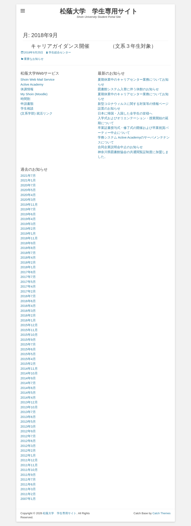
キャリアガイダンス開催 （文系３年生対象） (88, 46)
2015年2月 (28, 363)
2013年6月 (28, 417)
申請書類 (27, 104)
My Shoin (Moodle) (34, 94)
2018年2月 (28, 262)
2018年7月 (28, 253)
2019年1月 (28, 233)
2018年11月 (29, 238)
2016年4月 (28, 305)
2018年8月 (28, 248)
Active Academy (32, 84)
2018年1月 (28, 267)
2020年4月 (28, 195)
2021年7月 (28, 175)
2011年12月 (29, 460)
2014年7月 (28, 383)
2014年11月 (29, 368)
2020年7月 (28, 185)
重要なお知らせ (34, 58)
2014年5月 (28, 392)
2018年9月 (28, 243)
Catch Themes (161, 513)
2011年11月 (29, 465)
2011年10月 (29, 470)
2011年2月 (28, 494)
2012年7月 (28, 436)
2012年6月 (28, 441)
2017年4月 (28, 286)
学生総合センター (60, 52)
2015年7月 (28, 344)
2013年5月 (28, 421)
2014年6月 (28, 388)
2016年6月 (28, 301)
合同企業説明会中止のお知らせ (120, 147)
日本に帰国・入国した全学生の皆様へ (125, 113)
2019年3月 (28, 224)
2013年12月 (29, 402)
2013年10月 (29, 407)
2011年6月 (28, 484)
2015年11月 (29, 330)
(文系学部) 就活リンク (37, 113)
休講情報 (27, 89)
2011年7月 (28, 479)
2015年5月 (28, 354)
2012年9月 (28, 431)
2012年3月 (28, 446)
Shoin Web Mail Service (38, 79)
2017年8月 (28, 272)
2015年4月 (28, 359)
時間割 (25, 99)
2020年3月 (28, 199)
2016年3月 (28, 310)
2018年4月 (28, 257)
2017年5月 (28, 281)
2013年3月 (28, 426)
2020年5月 (28, 190)
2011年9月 (28, 474)
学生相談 (27, 108)
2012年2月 (28, 450)
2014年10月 (29, 373)
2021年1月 (28, 180)
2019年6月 (28, 214)
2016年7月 (28, 296)
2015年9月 (28, 339)
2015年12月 (29, 325)
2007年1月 (28, 498)
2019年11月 (29, 204)
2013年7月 (28, 412)
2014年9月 (28, 378)
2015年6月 (28, 349)
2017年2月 (28, 291)
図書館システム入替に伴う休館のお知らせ (128, 89)
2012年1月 (28, 455)
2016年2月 (28, 315)
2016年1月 (28, 320)
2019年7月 (28, 209)
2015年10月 (29, 334)
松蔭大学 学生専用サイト (99, 11)
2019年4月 (28, 219)
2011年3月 (28, 489)
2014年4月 (28, 397)
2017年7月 (28, 277)
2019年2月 (28, 228)
